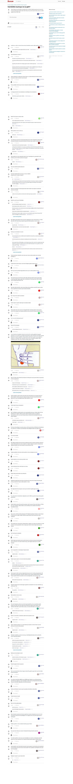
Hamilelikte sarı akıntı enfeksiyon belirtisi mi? (57, 25)
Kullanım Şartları (60, 55)
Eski (36, 27)
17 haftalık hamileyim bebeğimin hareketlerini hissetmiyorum (57, 52)
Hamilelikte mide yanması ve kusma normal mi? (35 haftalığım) (56, 31)
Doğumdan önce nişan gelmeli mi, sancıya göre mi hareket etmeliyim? (57, 44)
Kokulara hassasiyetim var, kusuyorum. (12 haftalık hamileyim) (57, 21)
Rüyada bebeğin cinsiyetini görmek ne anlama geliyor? (57, 49)
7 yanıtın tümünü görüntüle (17, 73)
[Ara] (18, 1)
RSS (49, 58)
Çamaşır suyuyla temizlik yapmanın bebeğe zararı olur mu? (57, 47)
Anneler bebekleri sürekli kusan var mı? (57, 12)
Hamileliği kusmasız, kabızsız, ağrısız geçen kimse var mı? (57, 16)
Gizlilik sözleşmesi (54, 55)
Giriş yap (63, 1)
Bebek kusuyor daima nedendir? (56, 13)
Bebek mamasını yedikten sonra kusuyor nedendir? (56, 36)
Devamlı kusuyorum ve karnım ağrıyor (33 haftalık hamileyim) (57, 41)
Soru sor (59, 1)
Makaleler (50, 55)
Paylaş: (12, 47)
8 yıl (39, 14)
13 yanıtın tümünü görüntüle (17, 650)
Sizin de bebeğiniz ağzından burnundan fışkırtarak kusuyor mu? (56, 18)
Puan (43, 27)
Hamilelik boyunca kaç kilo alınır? (56, 23)
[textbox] (27, 23)
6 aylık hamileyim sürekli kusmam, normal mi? (56, 39)
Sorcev (14, 1)
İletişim (50, 57)
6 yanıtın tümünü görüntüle (17, 216)
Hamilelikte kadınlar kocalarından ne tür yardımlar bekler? (57, 28)
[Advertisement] (26, 36)
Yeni (39, 27)
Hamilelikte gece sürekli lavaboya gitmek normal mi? (57, 33)
